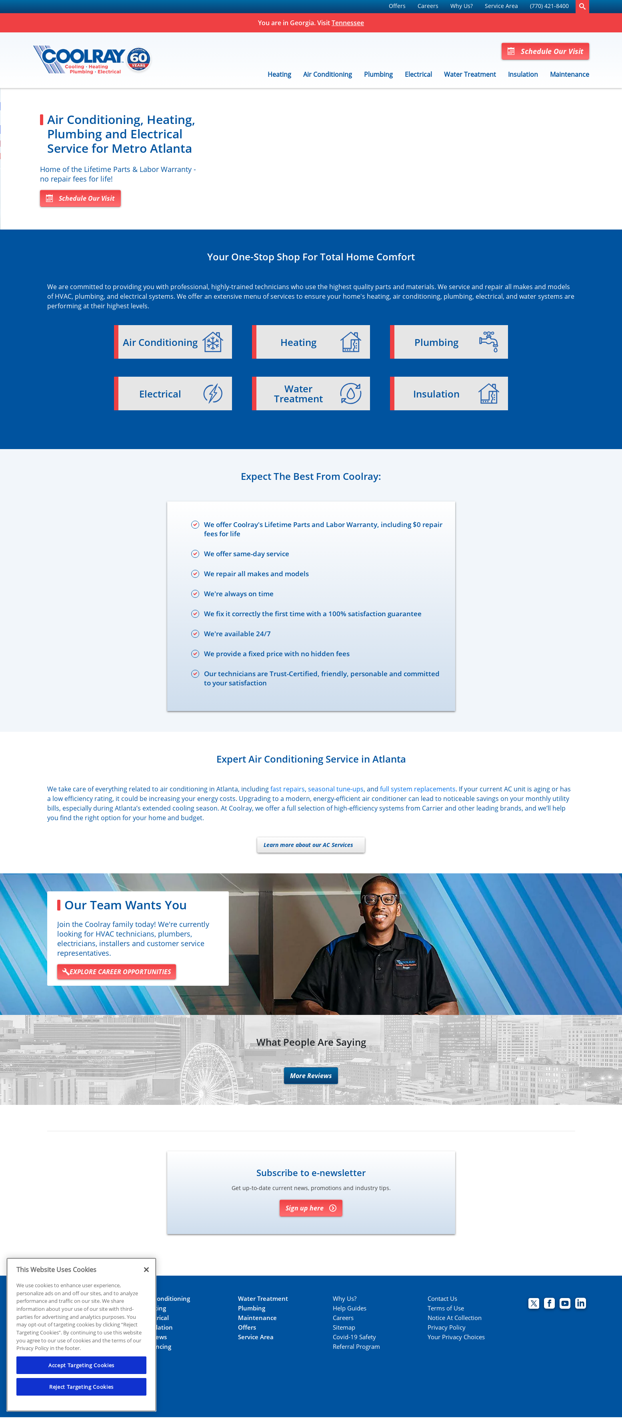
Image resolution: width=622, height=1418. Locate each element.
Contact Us (442, 1299)
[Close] (146, 1269)
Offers (397, 6)
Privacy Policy (447, 1328)
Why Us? (461, 6)
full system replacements (418, 789)
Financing (157, 1347)
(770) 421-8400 (549, 6)
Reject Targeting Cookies (81, 1386)
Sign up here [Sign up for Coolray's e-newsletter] (311, 1208)
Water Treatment (470, 74)
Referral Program (356, 1347)
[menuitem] (397, 6)
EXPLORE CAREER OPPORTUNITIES (116, 972)
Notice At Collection (455, 1318)
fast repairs (287, 789)
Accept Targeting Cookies (81, 1365)
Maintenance (569, 74)
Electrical (418, 74)
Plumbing (378, 74)
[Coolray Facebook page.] (549, 1305)
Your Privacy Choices (456, 1337)
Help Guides (349, 1309)
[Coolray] (93, 60)
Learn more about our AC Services (308, 845)
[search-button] (582, 6)
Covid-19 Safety (354, 1337)
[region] (81, 1335)
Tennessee (348, 22)
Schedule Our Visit (545, 51)
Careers (428, 6)
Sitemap (344, 1328)
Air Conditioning (327, 74)
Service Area (501, 6)
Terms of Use (446, 1309)
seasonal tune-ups (336, 789)
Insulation (523, 74)
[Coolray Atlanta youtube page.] (565, 1305)
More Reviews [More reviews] (311, 1076)
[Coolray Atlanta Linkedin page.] (580, 1305)
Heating (279, 74)
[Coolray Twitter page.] (533, 1305)
